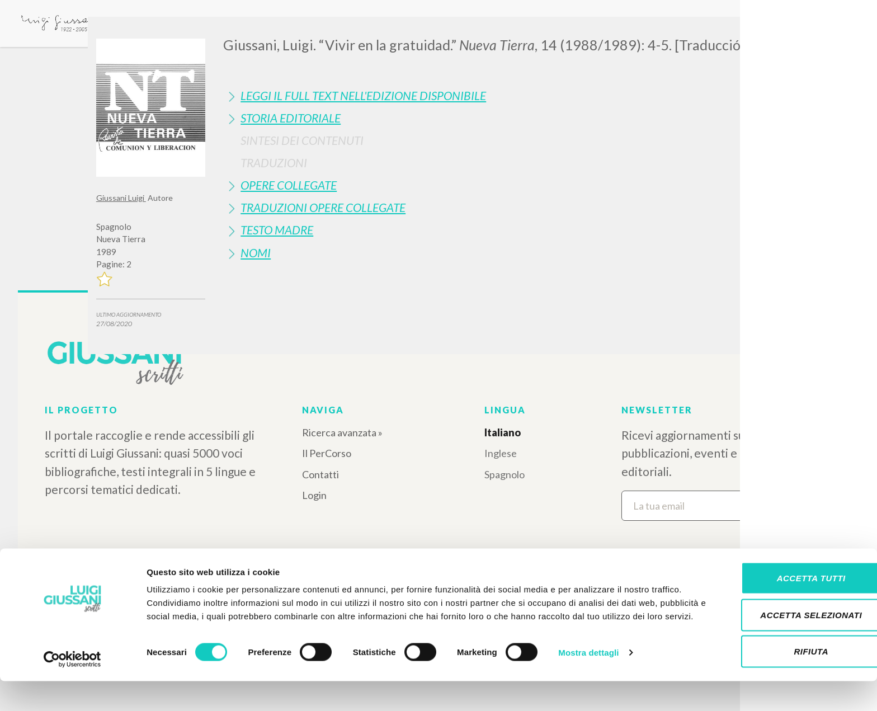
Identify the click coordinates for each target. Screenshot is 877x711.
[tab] (502, 95)
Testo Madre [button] (277, 229)
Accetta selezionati (783, 638)
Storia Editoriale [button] (291, 117)
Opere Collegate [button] (289, 184)
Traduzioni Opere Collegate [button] (323, 207)
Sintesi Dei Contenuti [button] (302, 140)
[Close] (772, 33)
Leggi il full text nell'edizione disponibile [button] (363, 95)
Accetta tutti (783, 601)
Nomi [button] (256, 252)
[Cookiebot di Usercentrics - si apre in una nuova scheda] (72, 689)
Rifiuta (783, 674)
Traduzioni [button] (274, 162)
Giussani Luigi (121, 198)
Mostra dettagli (588, 689)
